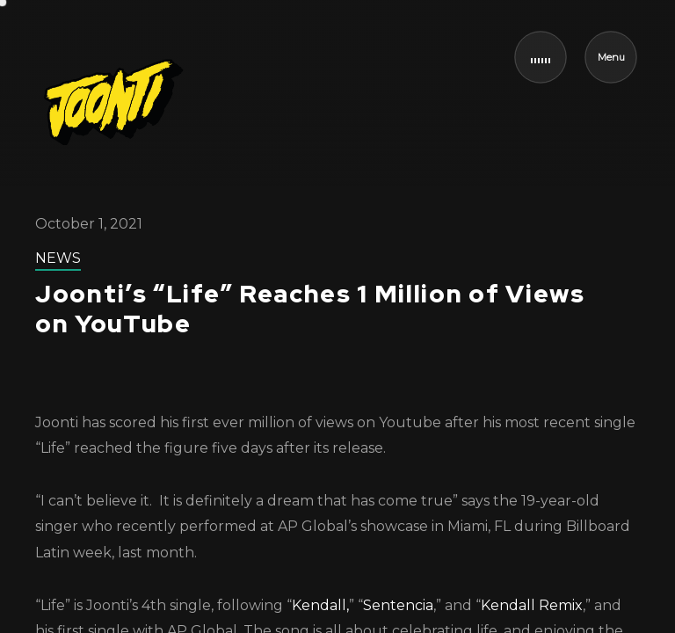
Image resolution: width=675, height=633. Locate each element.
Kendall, (320, 605)
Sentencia (398, 605)
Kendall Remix (532, 605)
